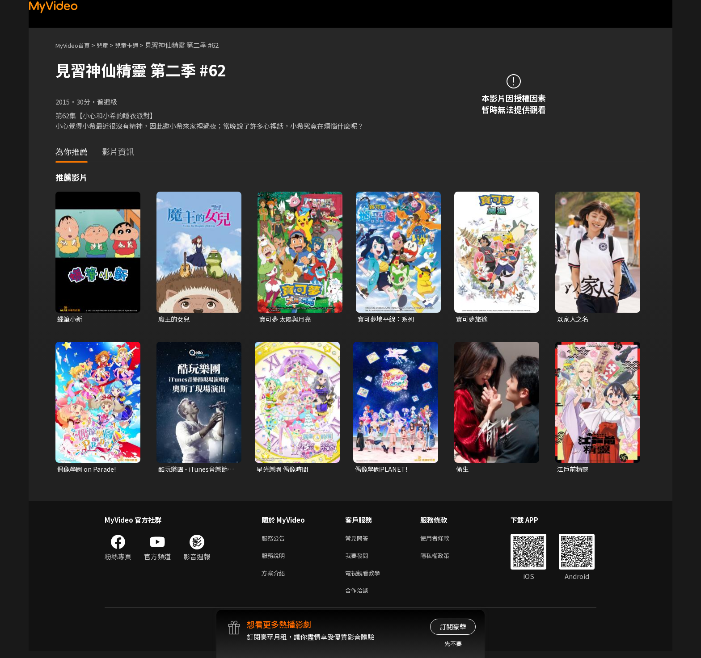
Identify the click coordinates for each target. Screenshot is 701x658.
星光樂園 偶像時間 (284, 470)
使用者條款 (442, 540)
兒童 (109, 45)
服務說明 (275, 558)
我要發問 (358, 558)
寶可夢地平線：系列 (388, 319)
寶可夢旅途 (473, 319)
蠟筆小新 (70, 319)
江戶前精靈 (574, 470)
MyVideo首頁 (75, 45)
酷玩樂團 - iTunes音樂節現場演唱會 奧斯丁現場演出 (195, 470)
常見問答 (358, 540)
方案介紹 (275, 577)
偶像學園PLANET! (382, 470)
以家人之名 (574, 319)
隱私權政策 (442, 558)
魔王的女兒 (175, 319)
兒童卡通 (136, 45)
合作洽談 (358, 596)
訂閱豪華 (452, 626)
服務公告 (275, 540)
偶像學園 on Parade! (88, 470)
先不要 (453, 643)
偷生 (462, 470)
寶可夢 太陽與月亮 (286, 319)
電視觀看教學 (365, 577)
